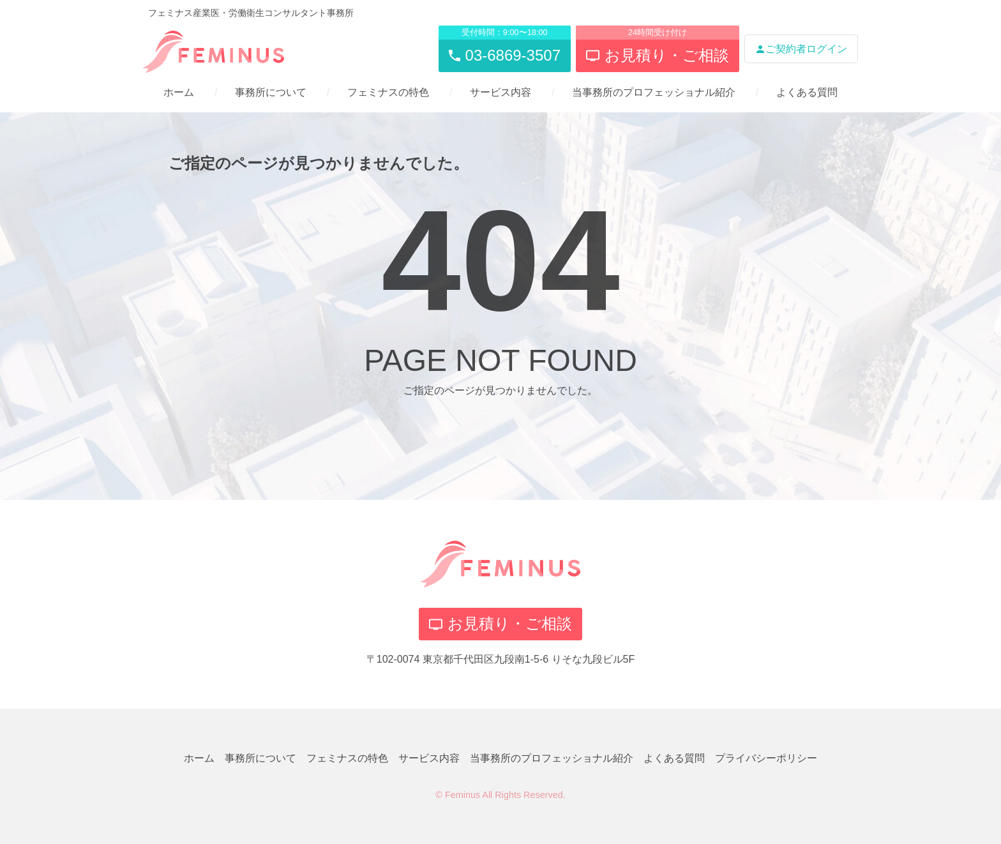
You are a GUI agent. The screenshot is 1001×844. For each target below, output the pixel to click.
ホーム (178, 92)
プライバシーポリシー (766, 758)
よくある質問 (807, 92)
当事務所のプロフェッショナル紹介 (653, 92)
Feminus (462, 795)
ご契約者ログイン (801, 48)
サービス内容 (500, 92)
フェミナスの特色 (388, 92)
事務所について (270, 92)
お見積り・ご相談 (500, 623)
